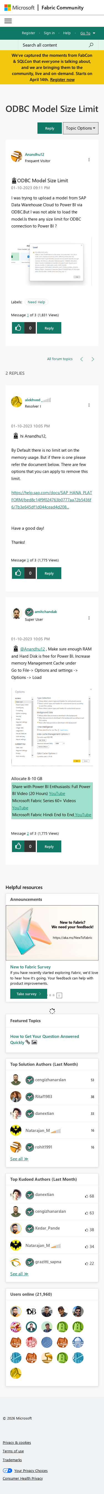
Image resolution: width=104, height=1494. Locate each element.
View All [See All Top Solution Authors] (19, 1159)
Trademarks (12, 1459)
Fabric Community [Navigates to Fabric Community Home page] (62, 7)
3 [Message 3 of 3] (28, 560)
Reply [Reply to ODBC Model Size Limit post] (49, 328)
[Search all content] (58, 45)
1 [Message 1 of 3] (28, 314)
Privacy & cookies (17, 1442)
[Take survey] (28, 994)
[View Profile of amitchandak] (46, 611)
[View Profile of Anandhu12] (34, 154)
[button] (49, 128)
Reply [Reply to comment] (49, 573)
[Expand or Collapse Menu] (8, 21)
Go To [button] (85, 33)
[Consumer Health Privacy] (52, 1478)
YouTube (57, 793)
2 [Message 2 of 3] (28, 833)
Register (28, 32)
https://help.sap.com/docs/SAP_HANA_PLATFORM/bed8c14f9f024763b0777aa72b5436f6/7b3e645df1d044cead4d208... (51, 499)
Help (67, 32)
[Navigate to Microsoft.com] (19, 7)
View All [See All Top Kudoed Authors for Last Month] (19, 1274)
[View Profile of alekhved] (32, 399)
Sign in (49, 32)
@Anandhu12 (32, 649)
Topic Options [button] (79, 128)
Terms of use (13, 1451)
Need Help (36, 302)
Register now (62, 79)
